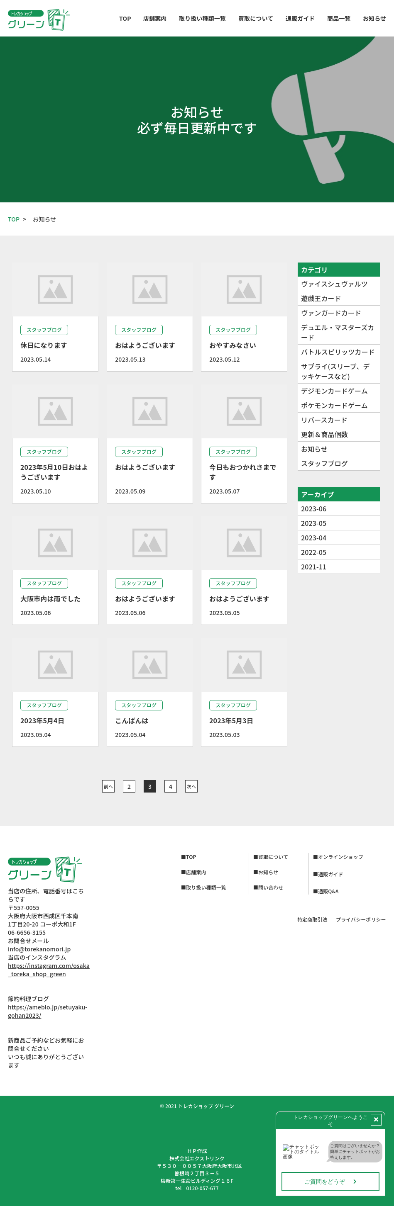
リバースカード (324, 420)
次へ (191, 786)
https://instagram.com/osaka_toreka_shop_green (49, 969)
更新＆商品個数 (324, 434)
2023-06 (313, 508)
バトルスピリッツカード (338, 352)
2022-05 (313, 552)
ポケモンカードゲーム (334, 405)
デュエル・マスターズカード (337, 332)
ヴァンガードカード (331, 313)
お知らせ (314, 449)
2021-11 (313, 566)
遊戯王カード (321, 298)
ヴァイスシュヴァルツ (334, 284)
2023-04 (313, 537)
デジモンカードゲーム (334, 391)
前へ (108, 786)
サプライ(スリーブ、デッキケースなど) (335, 371)
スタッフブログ (324, 463)
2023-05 (313, 523)
